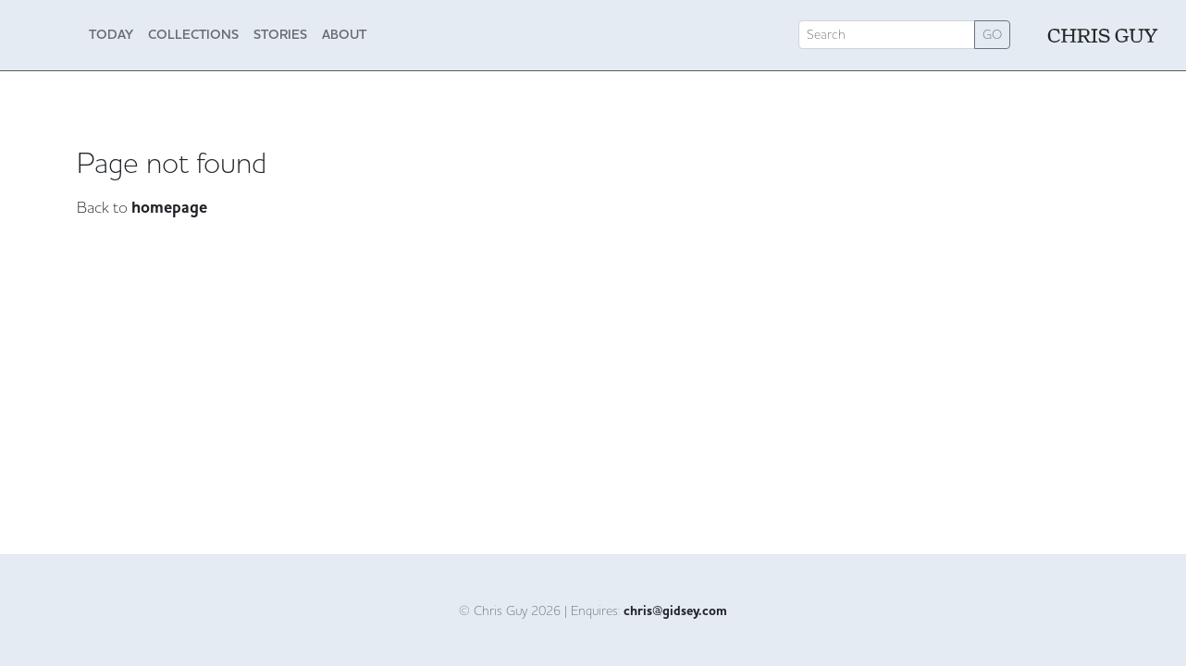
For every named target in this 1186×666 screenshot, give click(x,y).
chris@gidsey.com (675, 611)
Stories (280, 34)
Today (111, 34)
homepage (169, 207)
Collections (193, 34)
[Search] (886, 34)
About (344, 34)
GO (992, 34)
